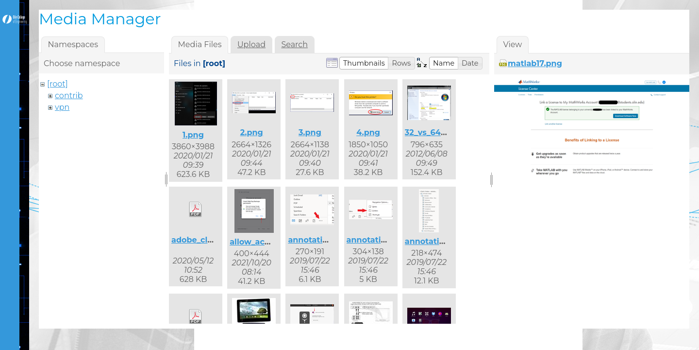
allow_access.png (265, 241)
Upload (251, 44)
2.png (251, 132)
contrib (69, 95)
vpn (62, 107)
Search (294, 44)
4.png (368, 132)
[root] (57, 83)
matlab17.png (535, 63)
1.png (193, 135)
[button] (364, 63)
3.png (310, 132)
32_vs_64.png (432, 132)
